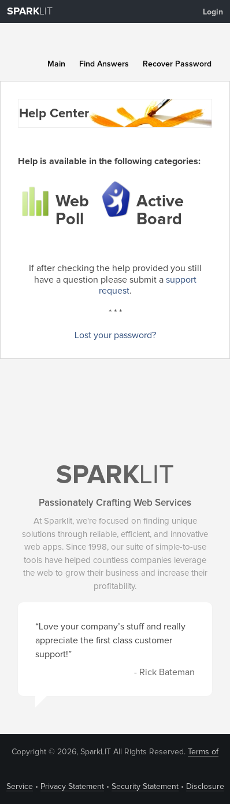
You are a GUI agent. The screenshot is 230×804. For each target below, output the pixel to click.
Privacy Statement (72, 787)
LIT (30, 11)
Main (56, 64)
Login (213, 12)
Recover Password (177, 64)
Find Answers (104, 64)
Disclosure (205, 787)
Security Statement (145, 787)
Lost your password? (115, 335)
